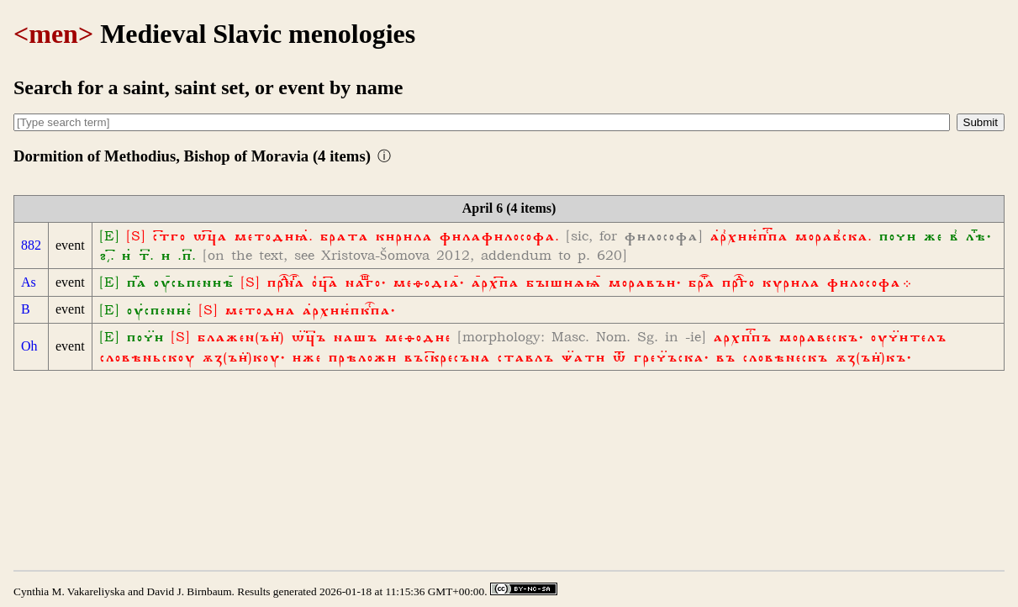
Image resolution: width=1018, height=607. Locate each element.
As (28, 282)
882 (31, 245)
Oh (29, 346)
